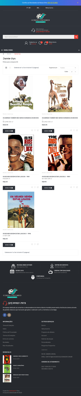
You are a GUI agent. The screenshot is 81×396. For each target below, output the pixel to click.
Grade (6, 67)
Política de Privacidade (10, 332)
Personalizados (46, 342)
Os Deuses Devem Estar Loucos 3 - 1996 (17, 233)
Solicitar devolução (47, 339)
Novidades (6, 342)
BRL (39, 8)
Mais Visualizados (8, 345)
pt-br (29, 8)
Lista (10, 67)
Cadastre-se (33, 42)
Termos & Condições (9, 335)
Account (44, 335)
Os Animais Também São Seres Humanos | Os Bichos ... (21, 119)
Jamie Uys (17, 54)
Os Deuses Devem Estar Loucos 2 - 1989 (56, 176)
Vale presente (45, 329)
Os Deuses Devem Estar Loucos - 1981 (16, 176)
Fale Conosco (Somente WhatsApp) (42, 29)
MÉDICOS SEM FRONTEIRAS (21, 374)
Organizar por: (53, 67)
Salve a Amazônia (18, 365)
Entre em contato (8, 339)
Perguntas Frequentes (48, 345)
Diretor (9, 54)
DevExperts (12, 391)
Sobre (4, 329)
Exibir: (66, 71)
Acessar (33, 44)
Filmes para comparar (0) (10, 62)
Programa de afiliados (47, 332)
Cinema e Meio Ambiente (20, 356)
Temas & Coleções (8, 325)
